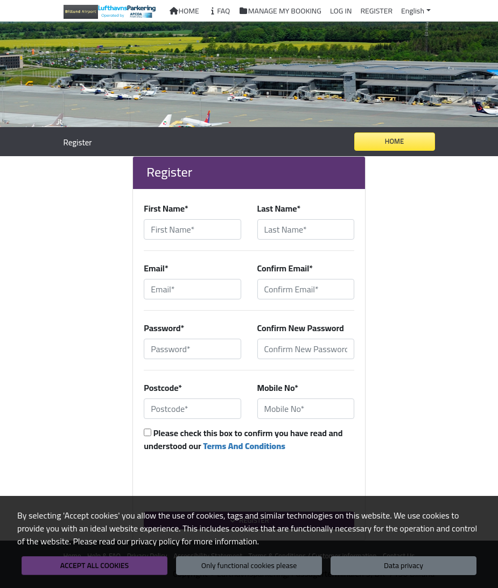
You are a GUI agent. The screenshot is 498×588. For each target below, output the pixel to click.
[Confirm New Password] (305, 349)
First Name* (166, 208)
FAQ (219, 11)
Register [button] (376, 11)
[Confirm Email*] (305, 289)
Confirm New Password (300, 327)
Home (184, 11)
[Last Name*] (305, 229)
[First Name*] (192, 229)
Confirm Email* (285, 268)
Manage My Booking (280, 11)
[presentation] (249, 487)
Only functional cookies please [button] (249, 565)
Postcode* (163, 387)
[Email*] (192, 289)
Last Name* (279, 208)
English (412, 11)
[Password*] (192, 349)
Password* (164, 327)
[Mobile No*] (305, 408)
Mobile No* (278, 387)
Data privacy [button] (403, 565)
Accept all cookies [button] (94, 565)
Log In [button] (341, 11)
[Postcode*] (192, 408)
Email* (156, 268)
